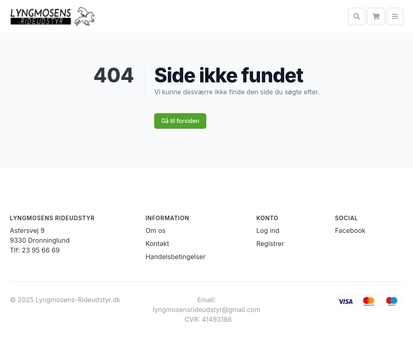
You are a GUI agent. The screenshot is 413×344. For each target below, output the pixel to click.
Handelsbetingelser (175, 257)
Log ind (267, 230)
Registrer (270, 243)
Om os (156, 230)
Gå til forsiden (180, 120)
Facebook (350, 230)
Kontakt (157, 243)
